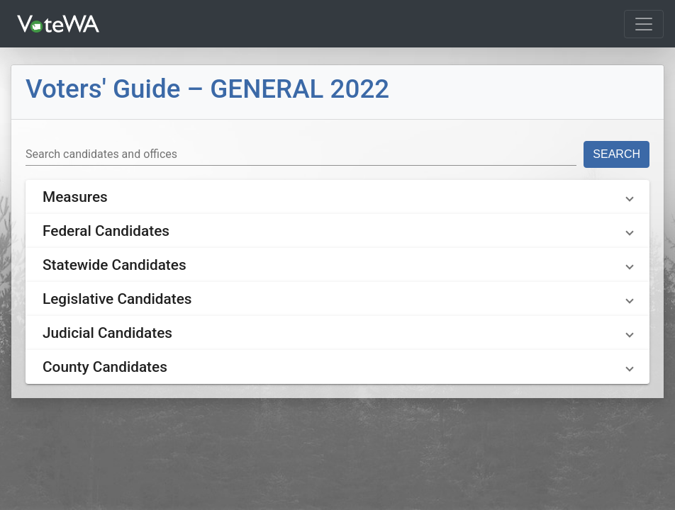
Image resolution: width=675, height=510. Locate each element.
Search (616, 154)
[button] (337, 197)
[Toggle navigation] (644, 24)
